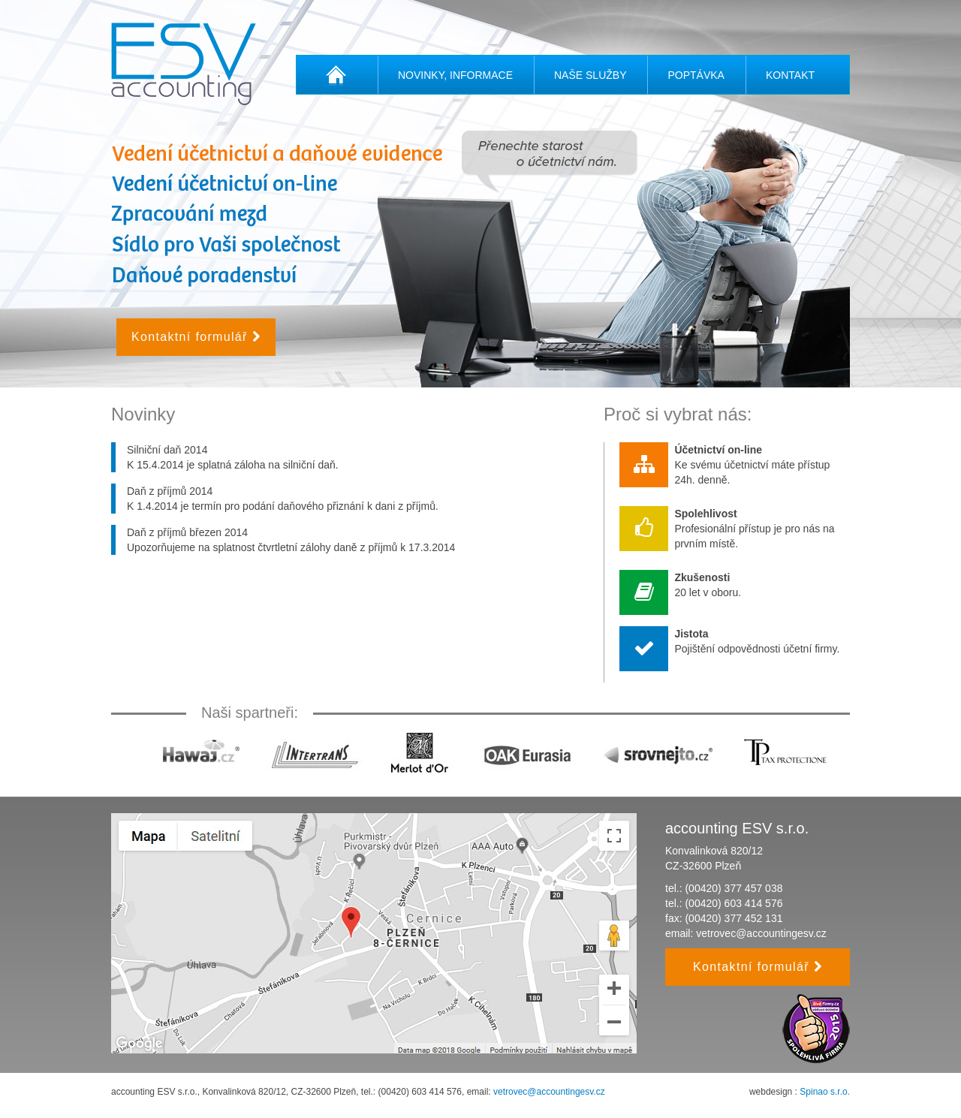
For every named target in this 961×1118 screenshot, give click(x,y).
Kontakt (790, 75)
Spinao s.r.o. (825, 1091)
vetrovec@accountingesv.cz (761, 933)
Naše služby (590, 75)
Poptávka (695, 75)
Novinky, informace (455, 75)
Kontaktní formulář (196, 336)
